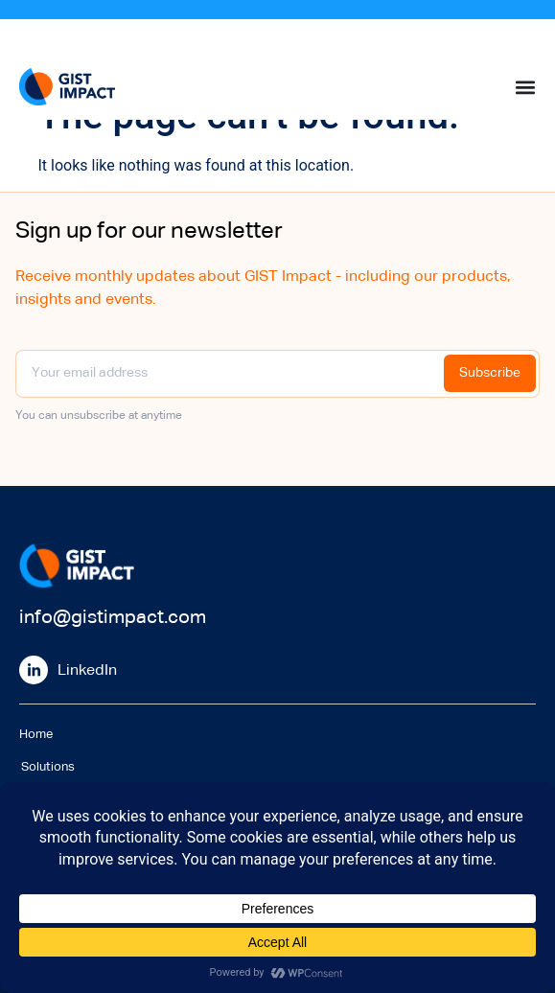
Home (36, 734)
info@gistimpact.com (112, 617)
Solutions (46, 767)
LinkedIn (87, 671)
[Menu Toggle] (525, 87)
